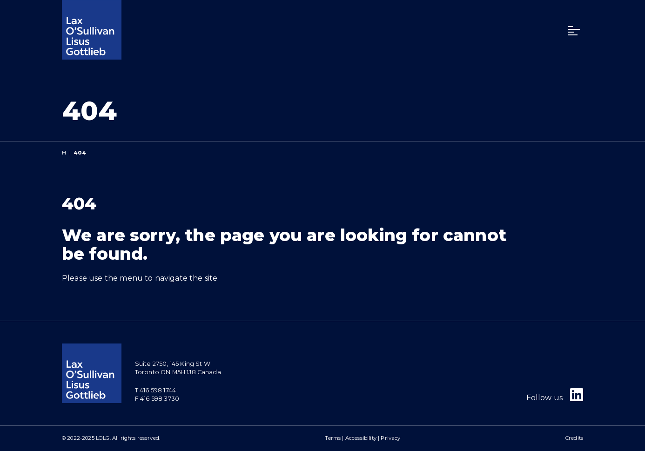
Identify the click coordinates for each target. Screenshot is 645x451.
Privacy (390, 438)
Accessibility (360, 438)
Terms (333, 438)
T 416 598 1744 (155, 390)
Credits (574, 438)
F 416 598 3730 (157, 398)
